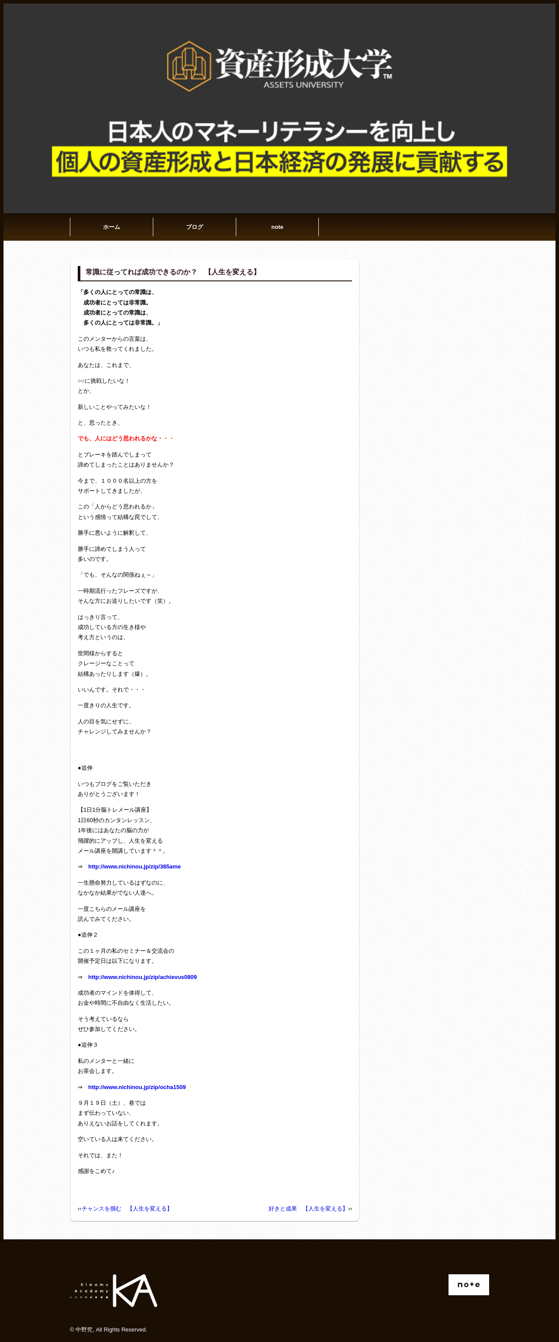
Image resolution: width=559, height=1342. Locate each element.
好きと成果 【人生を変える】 (308, 1208)
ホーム (111, 227)
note (277, 227)
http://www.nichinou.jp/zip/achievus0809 (142, 977)
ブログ (194, 227)
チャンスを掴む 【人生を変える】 (127, 1208)
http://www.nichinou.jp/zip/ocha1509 (137, 1087)
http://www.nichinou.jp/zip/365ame (134, 866)
